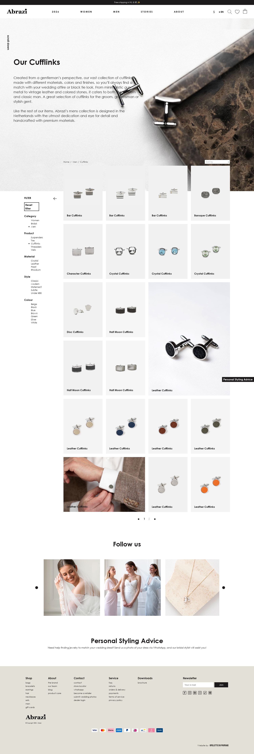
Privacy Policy (115, 700)
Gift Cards (30, 707)
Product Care (54, 693)
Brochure (142, 682)
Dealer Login (79, 700)
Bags (28, 682)
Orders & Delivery (117, 689)
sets (27, 700)
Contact (78, 682)
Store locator (80, 686)
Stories (147, 11)
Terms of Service (116, 696)
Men (116, 11)
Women (86, 11)
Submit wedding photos (85, 696)
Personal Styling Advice (238, 379)
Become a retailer (83, 693)
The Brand (53, 682)
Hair (27, 693)
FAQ (110, 682)
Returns (112, 686)
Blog (50, 689)
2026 (55, 11)
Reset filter (28, 206)
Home (66, 162)
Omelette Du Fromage (219, 745)
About (179, 11)
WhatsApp (79, 689)
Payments (113, 693)
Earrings (29, 689)
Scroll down (8, 42)
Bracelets (30, 686)
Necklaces (31, 696)
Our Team (52, 686)
